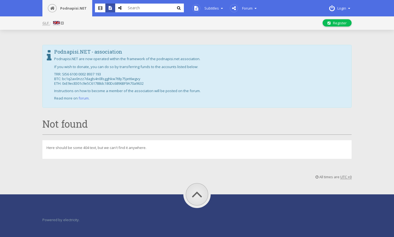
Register (337, 23)
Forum (243, 8)
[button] (57, 23)
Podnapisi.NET (67, 8)
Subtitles (207, 8)
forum (84, 98)
